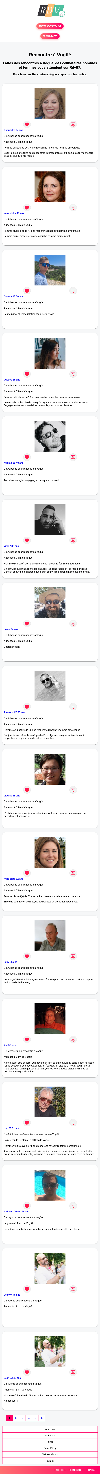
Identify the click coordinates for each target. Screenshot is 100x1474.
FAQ (56, 1470)
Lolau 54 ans (11, 629)
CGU (63, 1470)
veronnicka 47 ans (14, 213)
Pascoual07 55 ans (14, 712)
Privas (50, 1441)
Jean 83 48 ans (12, 1377)
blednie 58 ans (12, 795)
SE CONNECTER (50, 36)
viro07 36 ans (11, 546)
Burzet (50, 1460)
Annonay (50, 1429)
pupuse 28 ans (12, 379)
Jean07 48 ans (12, 1294)
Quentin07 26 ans (13, 296)
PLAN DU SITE (76, 1470)
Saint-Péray (50, 1448)
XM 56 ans (10, 1045)
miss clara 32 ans (13, 878)
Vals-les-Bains (50, 1454)
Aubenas (50, 1435)
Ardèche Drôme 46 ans (16, 1211)
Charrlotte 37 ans (13, 130)
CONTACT (92, 1470)
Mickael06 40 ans (13, 462)
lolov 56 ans (10, 962)
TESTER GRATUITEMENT (50, 26)
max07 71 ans (12, 1128)
